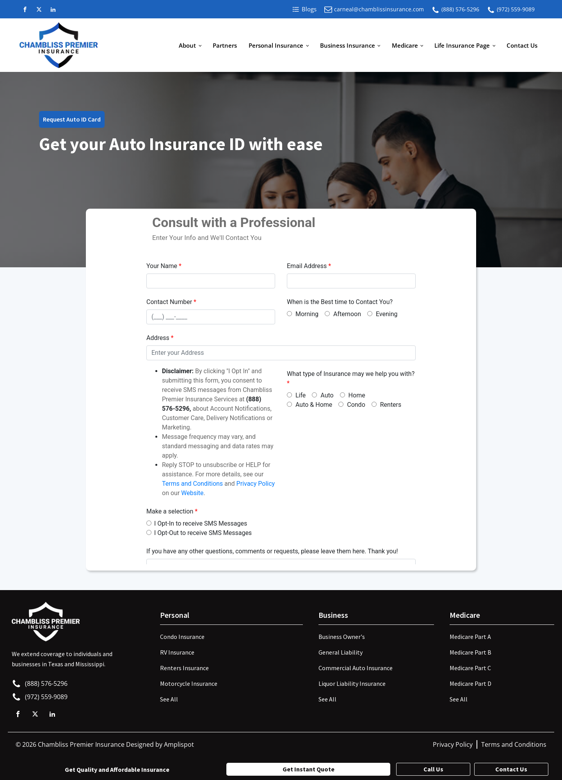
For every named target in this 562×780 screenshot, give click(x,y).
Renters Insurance (184, 668)
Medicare (405, 45)
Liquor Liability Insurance (352, 683)
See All (169, 699)
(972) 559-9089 (516, 9)
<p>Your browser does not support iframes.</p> (281, 388)
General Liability (340, 652)
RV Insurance (177, 652)
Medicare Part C (470, 668)
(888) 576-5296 (460, 9)
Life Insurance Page (462, 45)
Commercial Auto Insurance (355, 668)
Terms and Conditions (513, 744)
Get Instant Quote (308, 769)
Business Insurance (347, 45)
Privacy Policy (453, 744)
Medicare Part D (470, 683)
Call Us (433, 769)
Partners (225, 45)
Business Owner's (341, 636)
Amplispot (179, 744)
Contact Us (522, 45)
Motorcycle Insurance (188, 683)
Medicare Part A (470, 636)
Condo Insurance (182, 636)
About (187, 45)
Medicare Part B (470, 652)
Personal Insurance (276, 45)
